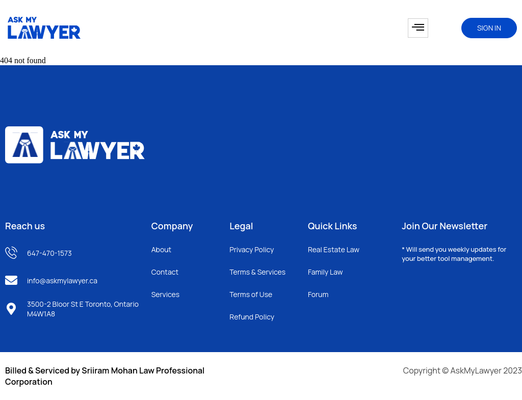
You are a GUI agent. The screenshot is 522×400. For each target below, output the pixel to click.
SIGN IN (489, 28)
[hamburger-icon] (418, 28)
